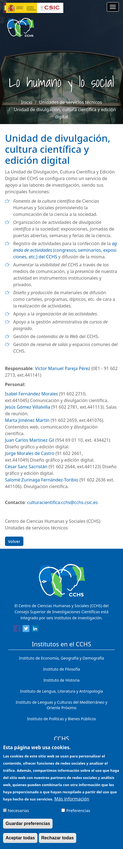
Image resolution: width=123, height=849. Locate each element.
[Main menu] (113, 7)
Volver (14, 541)
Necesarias (18, 814)
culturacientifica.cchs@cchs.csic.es (62, 502)
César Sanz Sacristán (26, 467)
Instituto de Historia (61, 680)
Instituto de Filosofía (61, 669)
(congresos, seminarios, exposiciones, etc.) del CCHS (65, 250)
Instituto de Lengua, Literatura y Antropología (61, 691)
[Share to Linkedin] (35, 629)
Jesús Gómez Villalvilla (27, 407)
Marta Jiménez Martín (27, 420)
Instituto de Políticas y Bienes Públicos (61, 718)
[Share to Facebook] (16, 629)
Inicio (26, 102)
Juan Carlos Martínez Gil (29, 440)
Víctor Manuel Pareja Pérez (62, 368)
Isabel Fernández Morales (31, 394)
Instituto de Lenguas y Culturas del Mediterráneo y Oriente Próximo (61, 705)
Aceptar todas (20, 841)
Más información (71, 803)
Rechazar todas (57, 841)
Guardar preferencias (28, 827)
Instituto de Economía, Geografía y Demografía (61, 658)
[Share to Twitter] (26, 629)
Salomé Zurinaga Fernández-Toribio (41, 480)
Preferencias (78, 814)
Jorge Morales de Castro (29, 453)
